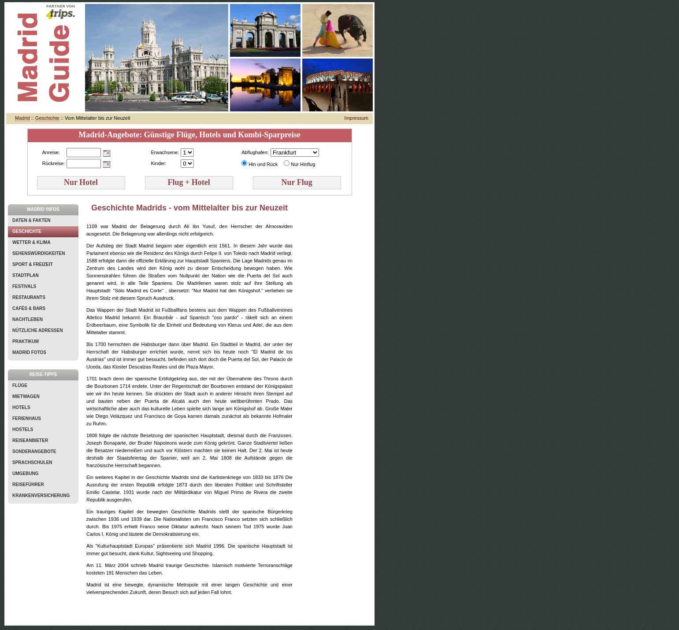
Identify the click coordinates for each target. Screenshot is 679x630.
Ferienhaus (26, 418)
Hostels (22, 429)
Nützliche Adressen (37, 330)
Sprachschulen (32, 462)
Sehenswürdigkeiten (38, 253)
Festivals (24, 286)
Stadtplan (25, 275)
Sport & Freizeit (32, 264)
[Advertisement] (336, 336)
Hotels (21, 407)
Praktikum (25, 341)
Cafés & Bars (28, 308)
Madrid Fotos (29, 352)
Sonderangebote (34, 451)
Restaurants (28, 297)
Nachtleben (27, 319)
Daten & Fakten (31, 220)
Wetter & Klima (31, 242)
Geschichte (47, 118)
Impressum (356, 118)
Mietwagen (26, 396)
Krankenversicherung (41, 495)
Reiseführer (28, 484)
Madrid (22, 118)
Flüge (19, 385)
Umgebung (25, 473)
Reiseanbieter (30, 440)
